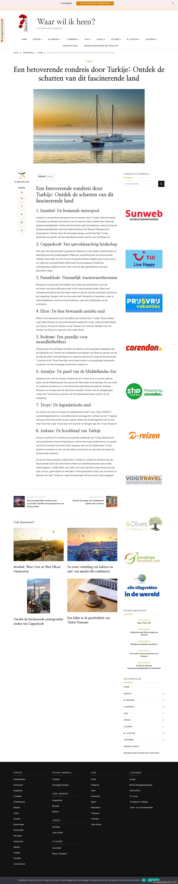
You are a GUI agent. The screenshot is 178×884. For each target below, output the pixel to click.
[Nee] (175, 880)
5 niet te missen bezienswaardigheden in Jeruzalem (144, 667)
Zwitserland (19, 864)
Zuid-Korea (96, 824)
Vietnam (95, 818)
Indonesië (95, 796)
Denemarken (19, 779)
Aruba (132, 779)
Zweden (17, 858)
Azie (87, 39)
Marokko (56, 827)
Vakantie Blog (70, 46)
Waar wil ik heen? (66, 22)
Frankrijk (17, 796)
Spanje (17, 847)
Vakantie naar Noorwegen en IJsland (144, 633)
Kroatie (17, 818)
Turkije (89, 61)
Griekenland (19, 801)
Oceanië (115, 39)
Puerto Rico (135, 790)
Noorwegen (19, 824)
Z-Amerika (72, 39)
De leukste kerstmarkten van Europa (144, 655)
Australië (56, 848)
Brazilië (55, 806)
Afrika (100, 39)
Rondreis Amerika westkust (144, 644)
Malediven (95, 807)
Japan (93, 801)
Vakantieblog (144, 620)
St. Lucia (134, 796)
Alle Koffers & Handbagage (95, 3)
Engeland (18, 790)
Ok (144, 880)
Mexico (55, 811)
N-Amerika (53, 39)
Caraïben (150, 39)
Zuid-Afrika (57, 832)
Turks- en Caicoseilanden (141, 807)
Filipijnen (95, 785)
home (24, 39)
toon (50, 176)
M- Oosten (132, 39)
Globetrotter (22, 177)
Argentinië (57, 800)
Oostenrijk (18, 830)
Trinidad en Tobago (139, 801)
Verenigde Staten (60, 785)
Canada (55, 779)
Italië (16, 813)
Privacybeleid (154, 880)
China (93, 779)
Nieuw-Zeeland (59, 853)
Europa (37, 39)
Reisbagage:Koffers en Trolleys (101, 46)
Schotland (18, 841)
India (93, 790)
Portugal (18, 835)
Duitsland (18, 785)
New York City (144, 623)
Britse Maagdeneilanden (141, 785)
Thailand (95, 813)
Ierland (17, 807)
